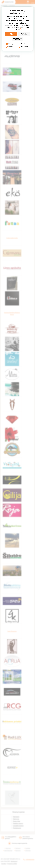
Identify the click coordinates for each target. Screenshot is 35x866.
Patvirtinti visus (11, 33)
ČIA (21, 29)
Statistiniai (23, 44)
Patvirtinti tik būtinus (17, 38)
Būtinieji (9, 44)
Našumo (9, 47)
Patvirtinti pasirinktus (24, 33)
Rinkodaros (23, 47)
